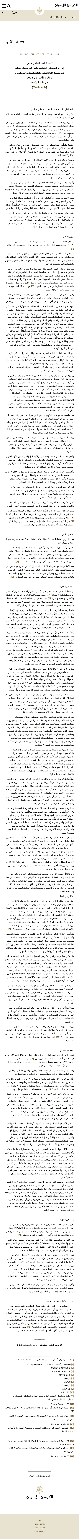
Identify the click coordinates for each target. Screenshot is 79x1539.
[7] (49, 594)
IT (48, 54)
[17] (15, 1228)
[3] (32, 286)
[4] (72, 521)
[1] (34, 227)
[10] (35, 727)
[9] (17, 605)
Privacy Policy (40, 1532)
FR (43, 54)
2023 (66, 17)
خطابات (72, 17)
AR (21, 54)
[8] (49, 598)
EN (32, 54)
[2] (72, 248)
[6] (12, 576)
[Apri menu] (3, 6)
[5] (17, 561)
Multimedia (39, 87)
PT (57, 54)
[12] (10, 929)
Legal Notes (39, 1524)
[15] (50, 1089)
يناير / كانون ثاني (56, 17)
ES (37, 54)
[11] (13, 862)
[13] (58, 1037)
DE (26, 54)
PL (52, 54)
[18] (20, 1235)
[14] (32, 1058)
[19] (29, 1327)
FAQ (39, 1520)
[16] (20, 1144)
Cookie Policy (39, 1528)
